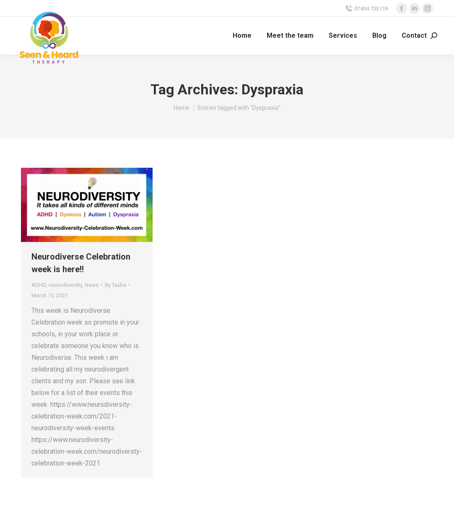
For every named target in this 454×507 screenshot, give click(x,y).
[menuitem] (242, 35)
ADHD (38, 285)
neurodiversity (65, 285)
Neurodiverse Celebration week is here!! (80, 263)
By (115, 285)
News (92, 285)
